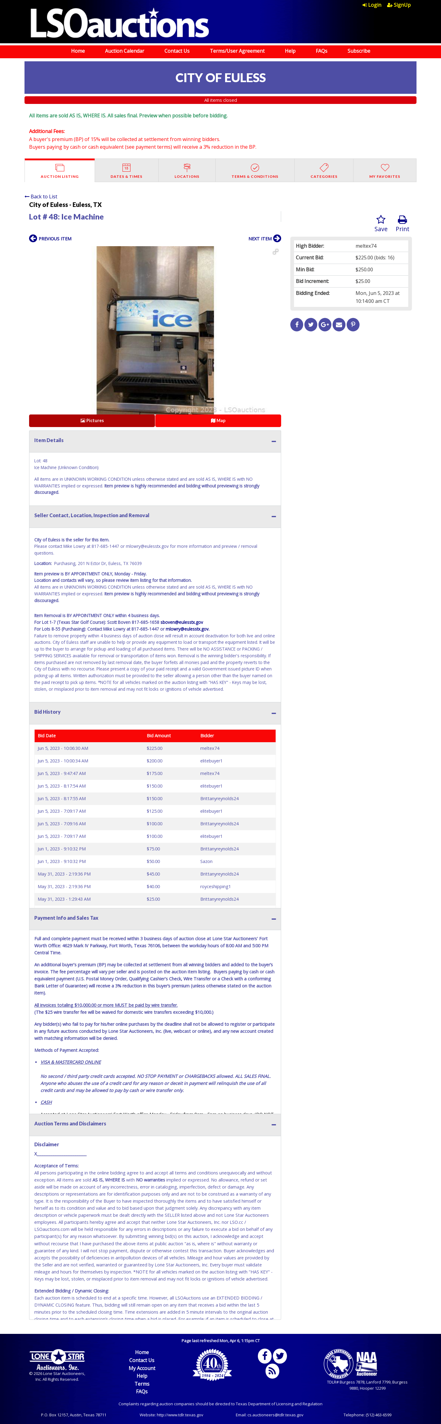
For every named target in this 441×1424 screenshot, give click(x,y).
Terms (141, 1383)
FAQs (321, 51)
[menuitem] (375, 4)
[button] (276, 252)
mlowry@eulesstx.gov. (187, 629)
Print (402, 224)
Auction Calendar (124, 51)
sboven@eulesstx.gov (181, 622)
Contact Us (177, 51)
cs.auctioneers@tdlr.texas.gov (275, 1415)
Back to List (40, 196)
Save (381, 224)
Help (290, 51)
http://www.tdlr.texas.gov (180, 1415)
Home (78, 51)
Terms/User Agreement (237, 51)
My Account (142, 1368)
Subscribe (359, 51)
